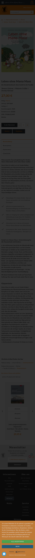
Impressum (11, 555)
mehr (17, 546)
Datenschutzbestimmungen (20, 555)
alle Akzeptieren (17, 541)
